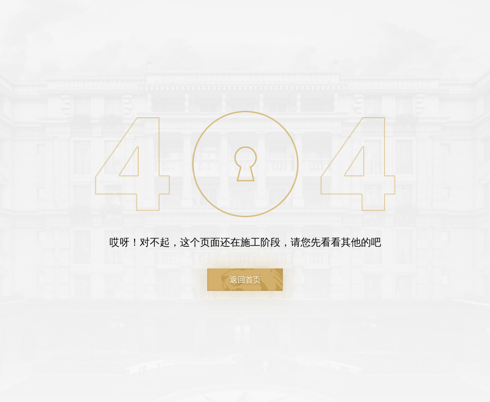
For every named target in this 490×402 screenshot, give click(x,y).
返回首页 (245, 279)
